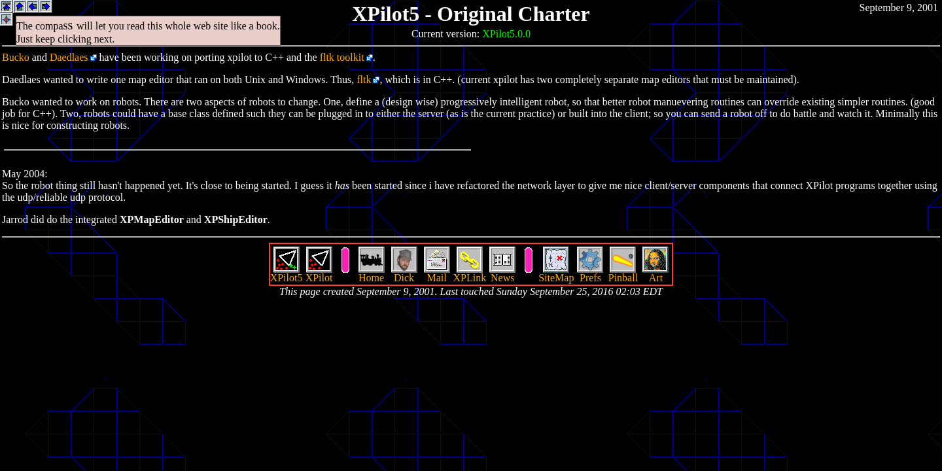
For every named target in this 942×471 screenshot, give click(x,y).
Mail (437, 273)
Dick (404, 273)
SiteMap (556, 273)
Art (655, 273)
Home (371, 273)
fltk (364, 79)
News (502, 273)
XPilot (319, 273)
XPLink (470, 273)
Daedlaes (69, 57)
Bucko (15, 57)
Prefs (590, 273)
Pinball (623, 273)
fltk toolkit (342, 57)
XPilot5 (286, 273)
